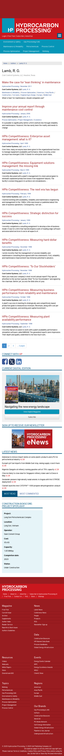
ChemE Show (38, 673)
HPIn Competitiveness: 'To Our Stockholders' (28, 266)
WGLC (36, 670)
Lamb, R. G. (23, 63)
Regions (38, 683)
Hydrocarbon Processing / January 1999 (16, 220)
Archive (4, 615)
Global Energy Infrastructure (44, 647)
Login (4, 36)
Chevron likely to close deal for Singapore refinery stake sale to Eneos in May (30, 474)
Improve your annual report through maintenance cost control (23, 107)
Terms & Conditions (20, 751)
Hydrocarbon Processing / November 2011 (17, 86)
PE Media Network (40, 722)
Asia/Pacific (49, 92)
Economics (38, 120)
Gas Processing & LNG (41, 710)
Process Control (48, 46)
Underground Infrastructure (43, 733)
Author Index (6, 621)
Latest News (38, 610)
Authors (13, 63)
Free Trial (11, 36)
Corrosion (15, 95)
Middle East (48, 95)
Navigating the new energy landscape (27, 406)
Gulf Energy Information (42, 725)
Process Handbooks (40, 644)
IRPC (36, 664)
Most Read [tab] (9, 493)
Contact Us (18, 596)
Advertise (29, 36)
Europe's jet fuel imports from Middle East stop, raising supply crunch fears (31, 463)
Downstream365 (8, 673)
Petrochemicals (32, 46)
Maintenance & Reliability (13, 46)
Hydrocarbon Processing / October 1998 (16, 297)
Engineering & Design (28, 95)
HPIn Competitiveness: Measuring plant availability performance (26, 317)
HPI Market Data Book (42, 641)
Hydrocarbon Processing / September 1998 (17, 324)
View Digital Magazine (32, 411)
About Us (13, 594)
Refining (45, 51)
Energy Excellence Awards (43, 667)
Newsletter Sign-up (40, 624)
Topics (5, 683)
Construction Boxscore (42, 638)
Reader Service (7, 624)
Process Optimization (11, 51)
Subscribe (20, 36)
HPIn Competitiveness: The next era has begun (30, 189)
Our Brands (40, 706)
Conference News (40, 613)
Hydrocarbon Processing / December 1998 (17, 247)
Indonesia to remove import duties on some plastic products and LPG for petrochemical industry (30, 458)
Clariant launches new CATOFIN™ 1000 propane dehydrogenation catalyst (31, 485)
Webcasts (5, 664)
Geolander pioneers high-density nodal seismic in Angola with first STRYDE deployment (31, 480)
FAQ (26, 596)
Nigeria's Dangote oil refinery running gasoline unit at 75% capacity (28, 469)
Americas (40, 92)
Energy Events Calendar (42, 661)
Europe (39, 95)
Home (5, 63)
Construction (6, 95)
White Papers (6, 667)
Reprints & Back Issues (10, 627)
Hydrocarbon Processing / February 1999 (16, 193)
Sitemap (41, 596)
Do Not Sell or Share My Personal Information (46, 753)
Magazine (7, 605)
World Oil (37, 719)
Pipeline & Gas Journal (42, 731)
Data (36, 634)
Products (37, 618)
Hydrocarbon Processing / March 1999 (15, 170)
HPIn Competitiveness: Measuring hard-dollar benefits (29, 241)
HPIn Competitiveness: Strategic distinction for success (30, 214)
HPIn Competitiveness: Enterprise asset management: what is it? (26, 137)
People (36, 615)
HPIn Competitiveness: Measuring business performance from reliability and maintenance (29, 291)
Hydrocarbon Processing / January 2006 (16, 113)
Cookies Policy (32, 751)
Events (37, 657)
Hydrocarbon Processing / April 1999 (15, 143)
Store (33, 596)
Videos (4, 661)
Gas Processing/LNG (32, 41)
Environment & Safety (12, 41)
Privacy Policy (46, 751)
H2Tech (36, 713)
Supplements (6, 618)
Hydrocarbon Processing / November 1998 (17, 270)
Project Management (31, 51)
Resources (7, 657)
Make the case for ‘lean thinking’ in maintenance (31, 82)
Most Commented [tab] (29, 493)
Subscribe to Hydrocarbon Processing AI (43, 594)
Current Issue (6, 613)
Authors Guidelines (8, 630)
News (37, 605)
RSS (35, 621)
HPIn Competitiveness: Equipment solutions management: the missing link (28, 164)
